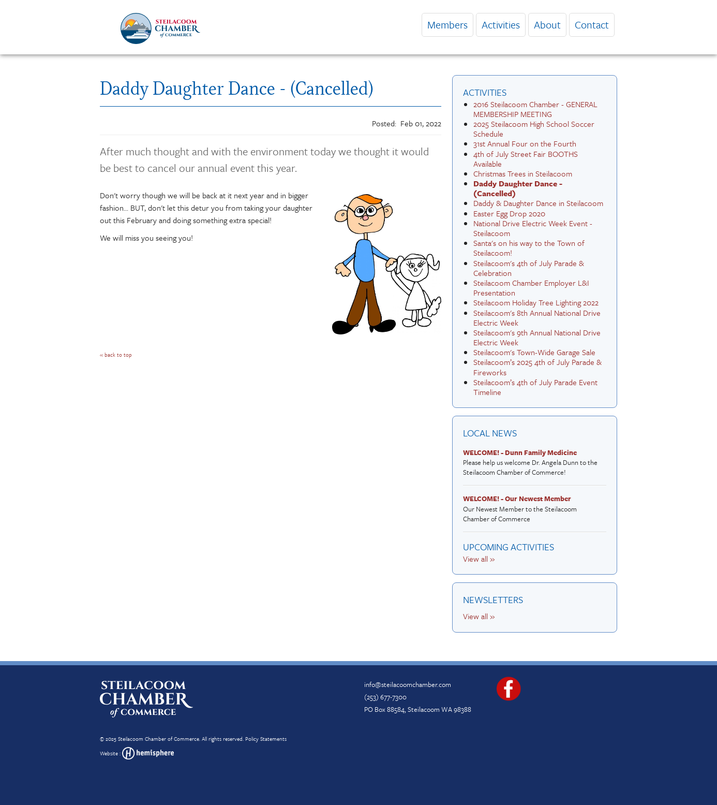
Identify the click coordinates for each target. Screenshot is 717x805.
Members (447, 24)
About (547, 24)
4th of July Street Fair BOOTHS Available (525, 158)
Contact (592, 24)
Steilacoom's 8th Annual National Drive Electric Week (537, 317)
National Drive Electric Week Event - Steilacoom (532, 228)
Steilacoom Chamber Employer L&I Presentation (531, 287)
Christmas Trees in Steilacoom (522, 173)
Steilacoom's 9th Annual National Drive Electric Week (537, 337)
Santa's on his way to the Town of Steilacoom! (529, 247)
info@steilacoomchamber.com (407, 684)
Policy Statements (266, 739)
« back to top (116, 354)
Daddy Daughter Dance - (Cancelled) (517, 188)
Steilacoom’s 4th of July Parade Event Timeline (535, 387)
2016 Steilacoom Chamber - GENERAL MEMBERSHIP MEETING (535, 109)
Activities (501, 24)
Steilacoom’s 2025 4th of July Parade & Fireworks (537, 366)
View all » (479, 558)
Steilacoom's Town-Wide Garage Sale (534, 352)
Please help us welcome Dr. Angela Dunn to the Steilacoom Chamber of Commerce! (532, 462)
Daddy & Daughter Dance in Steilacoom (538, 203)
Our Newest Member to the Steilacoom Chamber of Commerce (532, 508)
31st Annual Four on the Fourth (524, 143)
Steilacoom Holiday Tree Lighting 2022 (536, 302)
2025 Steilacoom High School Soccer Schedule (533, 128)
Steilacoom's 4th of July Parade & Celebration (528, 268)
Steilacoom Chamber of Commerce (158, 739)
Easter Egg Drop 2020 (509, 213)
